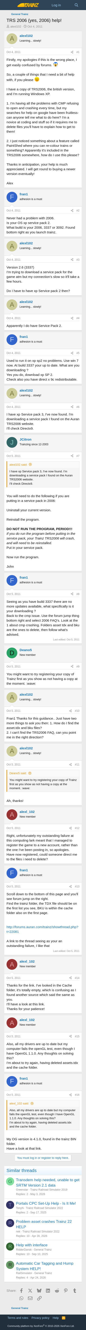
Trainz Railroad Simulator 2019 (48, 1189)
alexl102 (15, 26)
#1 (78, 52)
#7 (78, 456)
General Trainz (43, 1249)
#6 (78, 407)
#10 (77, 710)
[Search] (76, 5)
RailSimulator (24, 1273)
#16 (77, 1094)
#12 (77, 828)
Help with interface (32, 1245)
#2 (78, 210)
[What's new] (67, 5)
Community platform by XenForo (41, 1326)
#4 (78, 318)
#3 (78, 259)
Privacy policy (40, 1317)
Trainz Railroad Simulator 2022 (44, 1208)
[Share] (72, 52)
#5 (78, 353)
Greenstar (22, 1189)
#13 (77, 886)
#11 (77, 764)
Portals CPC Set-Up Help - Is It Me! (46, 1203)
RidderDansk (24, 1249)
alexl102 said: (18, 464)
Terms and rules (17, 1317)
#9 (78, 666)
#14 (77, 978)
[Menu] (10, 5)
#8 (78, 594)
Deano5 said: (18, 773)
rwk (18, 1231)
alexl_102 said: (19, 1103)
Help (56, 1317)
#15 (77, 1036)
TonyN (20, 1208)
